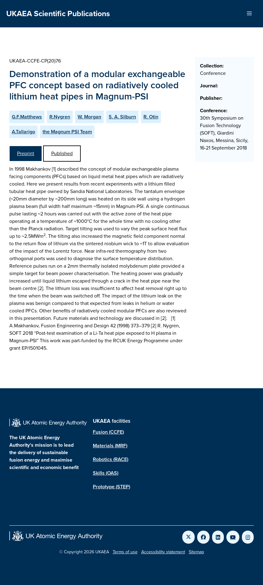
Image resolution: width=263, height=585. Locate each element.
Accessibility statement (163, 552)
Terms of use (125, 552)
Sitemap (196, 552)
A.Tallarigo (23, 131)
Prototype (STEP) (111, 486)
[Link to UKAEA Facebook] (203, 537)
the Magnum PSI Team (67, 131)
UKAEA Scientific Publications (58, 13)
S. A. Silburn (122, 116)
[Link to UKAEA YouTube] (232, 537)
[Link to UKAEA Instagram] (248, 537)
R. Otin (150, 116)
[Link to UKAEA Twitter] (188, 537)
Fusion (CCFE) (108, 431)
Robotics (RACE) (110, 459)
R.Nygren (59, 116)
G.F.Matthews (27, 116)
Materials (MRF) (110, 445)
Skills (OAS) (105, 473)
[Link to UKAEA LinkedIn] (218, 537)
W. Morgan (89, 116)
